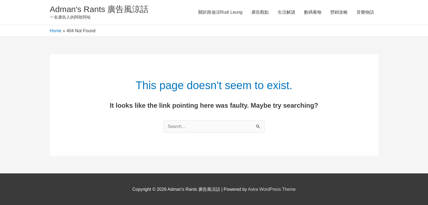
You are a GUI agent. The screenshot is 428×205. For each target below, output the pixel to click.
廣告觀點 (260, 12)
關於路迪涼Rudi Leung (220, 12)
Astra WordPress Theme (272, 189)
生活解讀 (286, 12)
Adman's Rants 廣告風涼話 (99, 9)
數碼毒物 (312, 12)
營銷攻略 (339, 12)
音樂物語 (365, 12)
